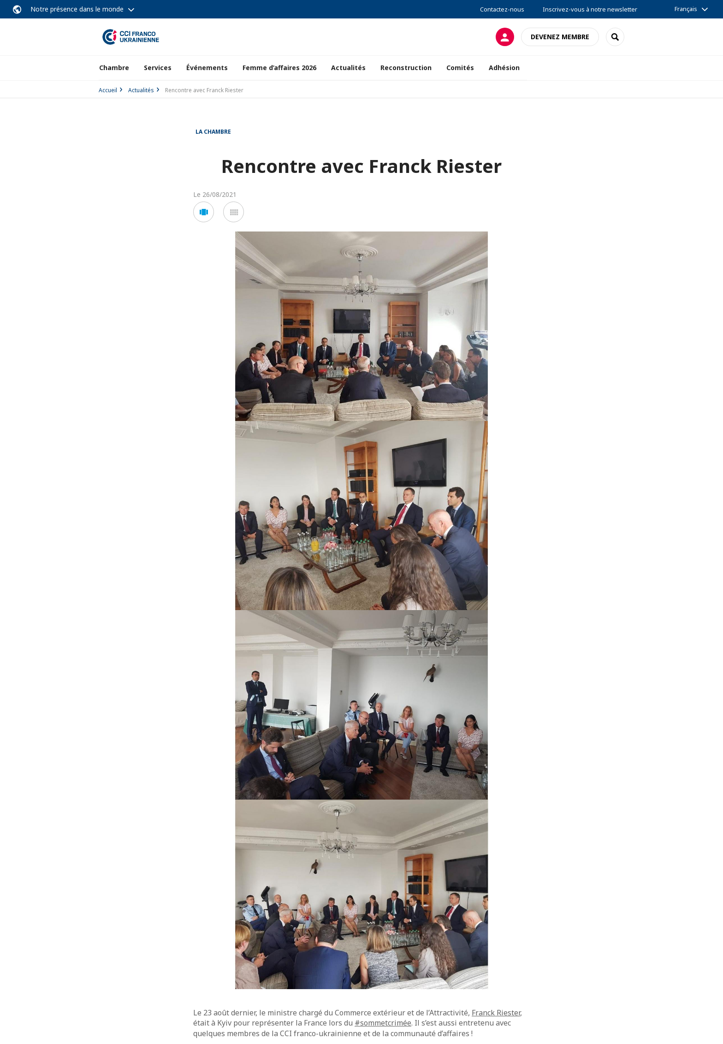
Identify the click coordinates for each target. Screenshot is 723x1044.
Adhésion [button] (504, 67)
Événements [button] (207, 67)
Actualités (141, 90)
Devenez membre (560, 36)
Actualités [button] (348, 67)
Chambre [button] (114, 67)
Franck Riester (496, 1013)
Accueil (108, 90)
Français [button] (686, 9)
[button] (203, 212)
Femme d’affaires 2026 (279, 67)
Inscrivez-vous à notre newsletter (590, 9)
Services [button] (158, 67)
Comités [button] (460, 67)
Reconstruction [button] (406, 67)
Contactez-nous (502, 9)
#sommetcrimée (383, 1023)
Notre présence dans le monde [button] (77, 9)
